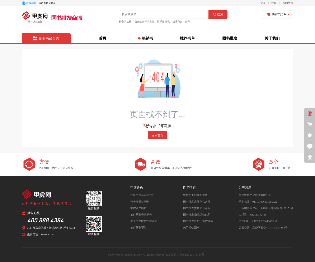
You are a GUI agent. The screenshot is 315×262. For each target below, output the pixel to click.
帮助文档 (287, 3)
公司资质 (245, 187)
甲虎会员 (136, 187)
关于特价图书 (191, 227)
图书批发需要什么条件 (197, 201)
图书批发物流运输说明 (197, 214)
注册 (274, 3)
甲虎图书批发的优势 (195, 194)
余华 (182, 21)
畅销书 (145, 38)
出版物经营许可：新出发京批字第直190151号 (266, 207)
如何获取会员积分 (141, 214)
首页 (102, 38)
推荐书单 (187, 38)
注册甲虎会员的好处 (142, 194)
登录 (263, 3)
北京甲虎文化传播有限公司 (255, 194)
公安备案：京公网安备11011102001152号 (263, 227)
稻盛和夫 (172, 21)
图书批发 (229, 38)
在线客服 (31, 3)
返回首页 (157, 135)
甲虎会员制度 (138, 207)
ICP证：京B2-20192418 (252, 214)
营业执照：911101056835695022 (258, 201)
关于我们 (272, 38)
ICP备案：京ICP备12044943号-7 (258, 220)
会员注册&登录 (139, 201)
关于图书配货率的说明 (144, 220)
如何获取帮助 (138, 227)
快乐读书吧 (159, 21)
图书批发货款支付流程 (197, 207)
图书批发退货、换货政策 (198, 220)
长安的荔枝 (124, 21)
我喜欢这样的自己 (142, 21)
